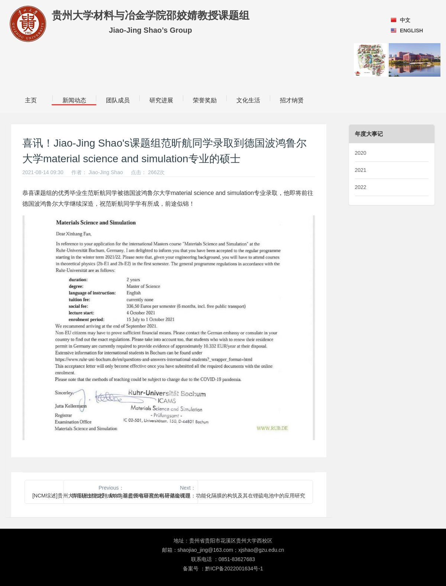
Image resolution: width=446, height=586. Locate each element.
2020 (360, 153)
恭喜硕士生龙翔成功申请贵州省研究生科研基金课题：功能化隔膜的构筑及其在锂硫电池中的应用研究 (188, 496)
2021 (360, 170)
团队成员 (118, 100)
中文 (405, 20)
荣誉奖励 (205, 100)
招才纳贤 (292, 100)
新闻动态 (74, 100)
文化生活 (248, 100)
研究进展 (161, 100)
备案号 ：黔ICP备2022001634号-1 (223, 568)
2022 (360, 187)
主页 (31, 100)
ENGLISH (411, 30)
